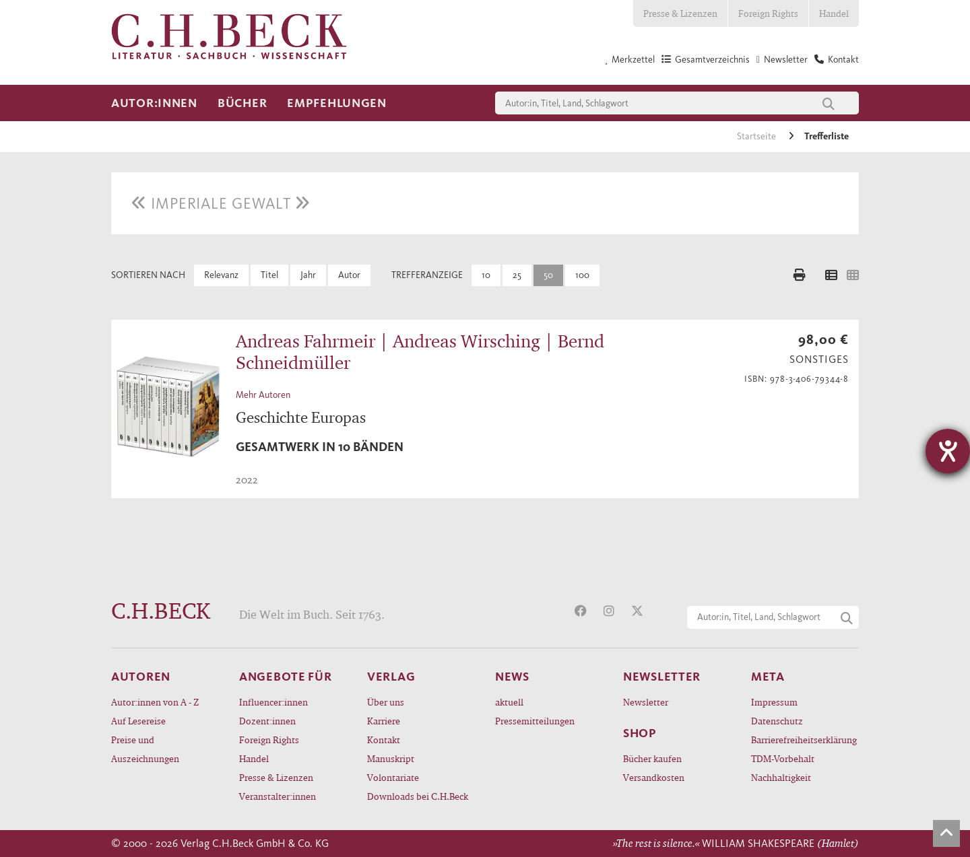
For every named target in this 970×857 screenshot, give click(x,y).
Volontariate (393, 777)
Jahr (308, 275)
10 (486, 275)
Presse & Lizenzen (680, 13)
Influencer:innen (273, 702)
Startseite (757, 136)
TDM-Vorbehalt (782, 758)
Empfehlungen (337, 103)
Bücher (242, 103)
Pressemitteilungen (535, 720)
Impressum (774, 702)
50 (548, 275)
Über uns (385, 702)
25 (517, 275)
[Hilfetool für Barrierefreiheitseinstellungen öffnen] (948, 451)
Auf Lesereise (138, 720)
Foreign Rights (768, 13)
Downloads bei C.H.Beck (417, 796)
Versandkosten (653, 777)
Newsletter (645, 702)
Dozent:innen (267, 720)
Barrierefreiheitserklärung (804, 739)
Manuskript (390, 758)
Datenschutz (777, 720)
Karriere (383, 720)
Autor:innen (154, 103)
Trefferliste (826, 136)
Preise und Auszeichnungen (145, 749)
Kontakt (383, 739)
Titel (269, 275)
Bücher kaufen (652, 758)
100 (582, 275)
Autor (349, 275)
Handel (834, 13)
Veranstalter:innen (277, 796)
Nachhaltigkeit (781, 777)
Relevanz (221, 275)
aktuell (509, 702)
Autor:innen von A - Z (155, 702)
